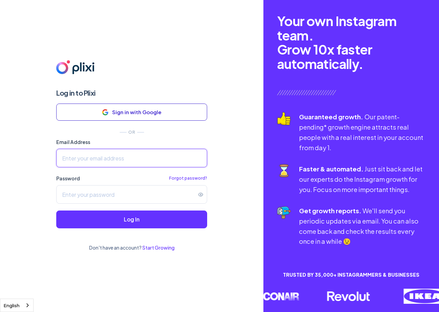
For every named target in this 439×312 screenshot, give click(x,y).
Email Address (73, 142)
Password (68, 178)
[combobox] (17, 305)
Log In (132, 219)
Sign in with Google (132, 112)
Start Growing (158, 247)
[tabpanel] (351, 152)
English (12, 305)
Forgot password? (188, 178)
